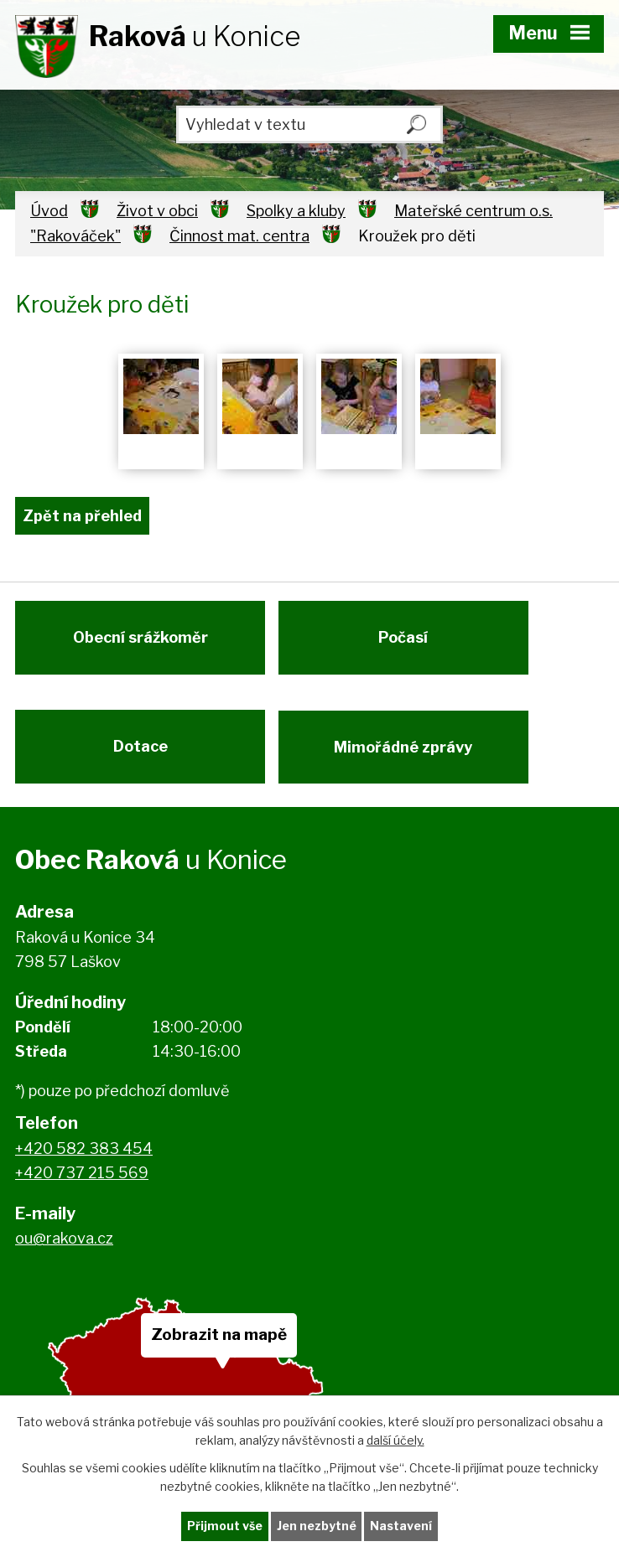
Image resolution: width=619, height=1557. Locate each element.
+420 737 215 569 (81, 1178)
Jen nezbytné (316, 1526)
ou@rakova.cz (64, 1244)
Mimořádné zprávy (405, 751)
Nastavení (402, 1526)
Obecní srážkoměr (140, 640)
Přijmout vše (225, 1526)
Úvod (49, 211)
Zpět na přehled (82, 516)
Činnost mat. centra (239, 236)
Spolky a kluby (296, 211)
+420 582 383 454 (84, 1154)
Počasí (405, 640)
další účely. (395, 1440)
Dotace (140, 751)
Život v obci (157, 211)
